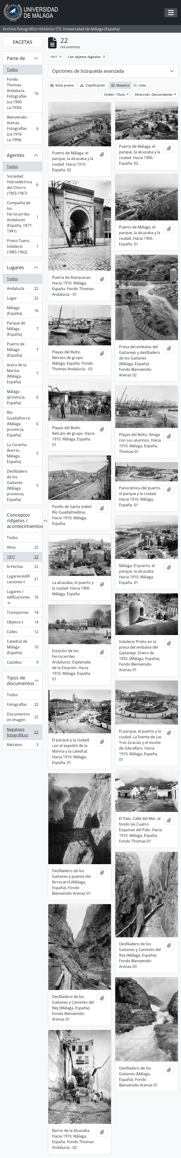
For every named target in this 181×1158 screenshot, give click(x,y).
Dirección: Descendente (154, 94)
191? (22, 558)
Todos (12, 69)
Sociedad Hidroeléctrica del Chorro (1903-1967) (22, 185)
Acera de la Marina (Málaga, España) (22, 373)
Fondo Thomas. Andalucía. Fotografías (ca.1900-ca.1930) (22, 93)
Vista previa (62, 85)
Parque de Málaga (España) (22, 328)
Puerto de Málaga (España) (22, 349)
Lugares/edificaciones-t (22, 579)
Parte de (16, 58)
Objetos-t (22, 623)
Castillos (22, 663)
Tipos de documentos (20, 681)
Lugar (22, 299)
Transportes (22, 613)
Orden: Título (115, 94)
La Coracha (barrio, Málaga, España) (22, 453)
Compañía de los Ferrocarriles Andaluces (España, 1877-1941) (22, 217)
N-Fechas (22, 567)
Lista (139, 85)
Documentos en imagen (22, 716)
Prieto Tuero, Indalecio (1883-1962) (22, 246)
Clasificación (92, 85)
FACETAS (22, 42)
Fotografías (22, 705)
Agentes (16, 155)
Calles (22, 633)
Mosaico (120, 85)
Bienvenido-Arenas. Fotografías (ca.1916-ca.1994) (22, 128)
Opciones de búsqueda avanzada (88, 71)
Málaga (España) (22, 310)
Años (22, 548)
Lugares (15, 267)
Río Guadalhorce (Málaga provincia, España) (22, 424)
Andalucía (22, 289)
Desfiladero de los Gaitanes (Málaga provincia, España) (22, 485)
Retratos (22, 745)
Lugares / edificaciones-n (22, 597)
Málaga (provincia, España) (22, 397)
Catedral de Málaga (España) (22, 647)
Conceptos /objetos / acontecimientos (24, 520)
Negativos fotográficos (22, 732)
